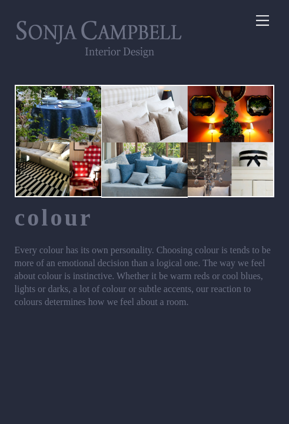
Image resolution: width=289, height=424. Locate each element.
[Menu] (262, 20)
